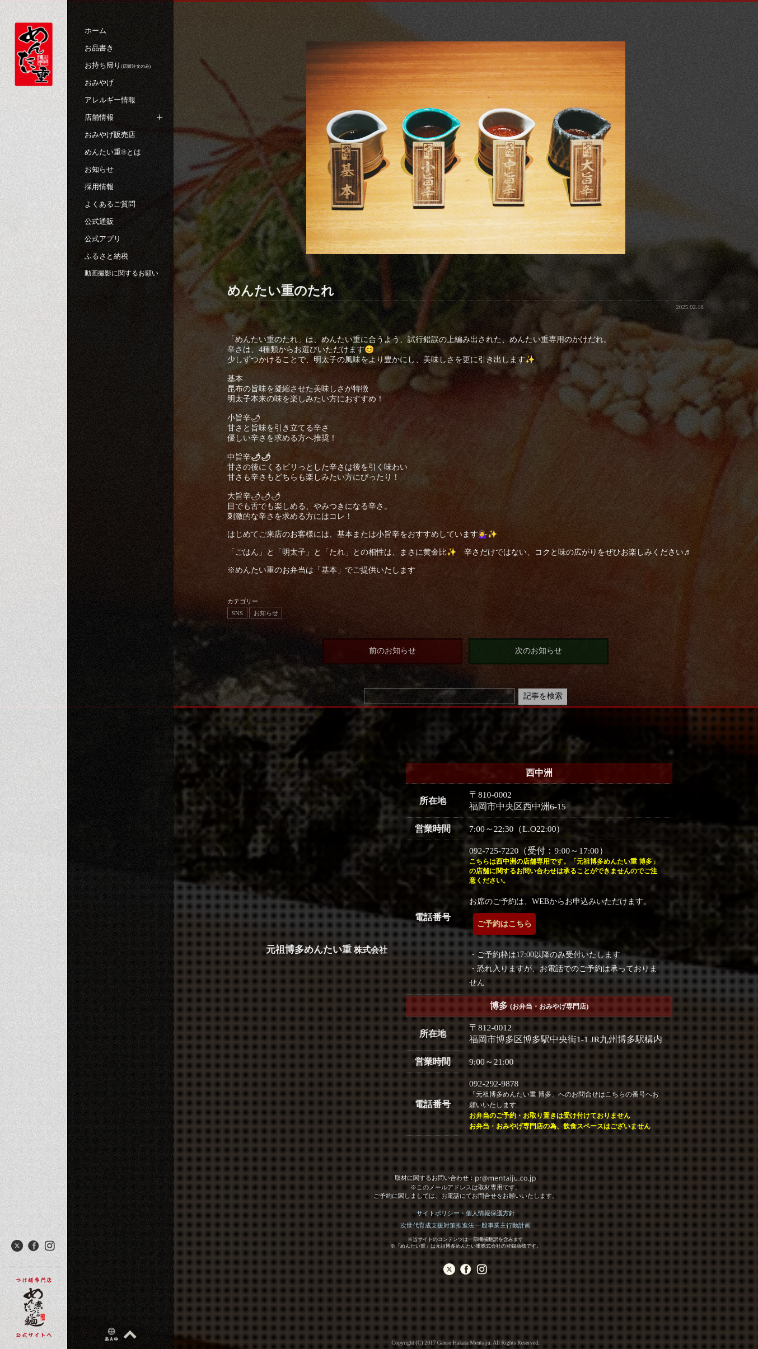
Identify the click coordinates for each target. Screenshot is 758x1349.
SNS (237, 613)
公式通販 (99, 221)
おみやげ (99, 82)
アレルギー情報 (110, 100)
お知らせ (99, 169)
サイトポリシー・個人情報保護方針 (466, 1213)
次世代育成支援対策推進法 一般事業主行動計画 (465, 1225)
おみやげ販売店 (110, 134)
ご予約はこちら (504, 924)
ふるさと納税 (106, 256)
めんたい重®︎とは (113, 152)
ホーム (95, 30)
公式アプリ (103, 239)
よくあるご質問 (110, 204)
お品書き (99, 48)
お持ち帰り (118, 65)
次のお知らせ (538, 651)
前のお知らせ (392, 651)
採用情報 (99, 186)
